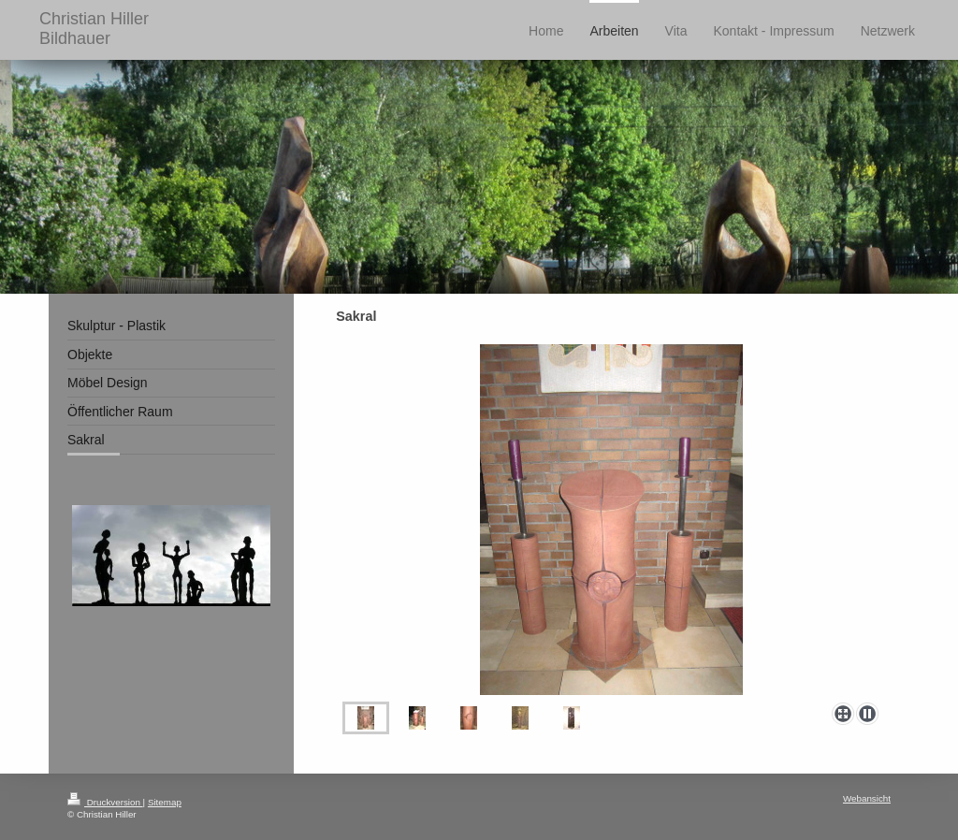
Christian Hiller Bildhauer (94, 28)
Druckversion (105, 802)
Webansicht (867, 798)
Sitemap (164, 802)
